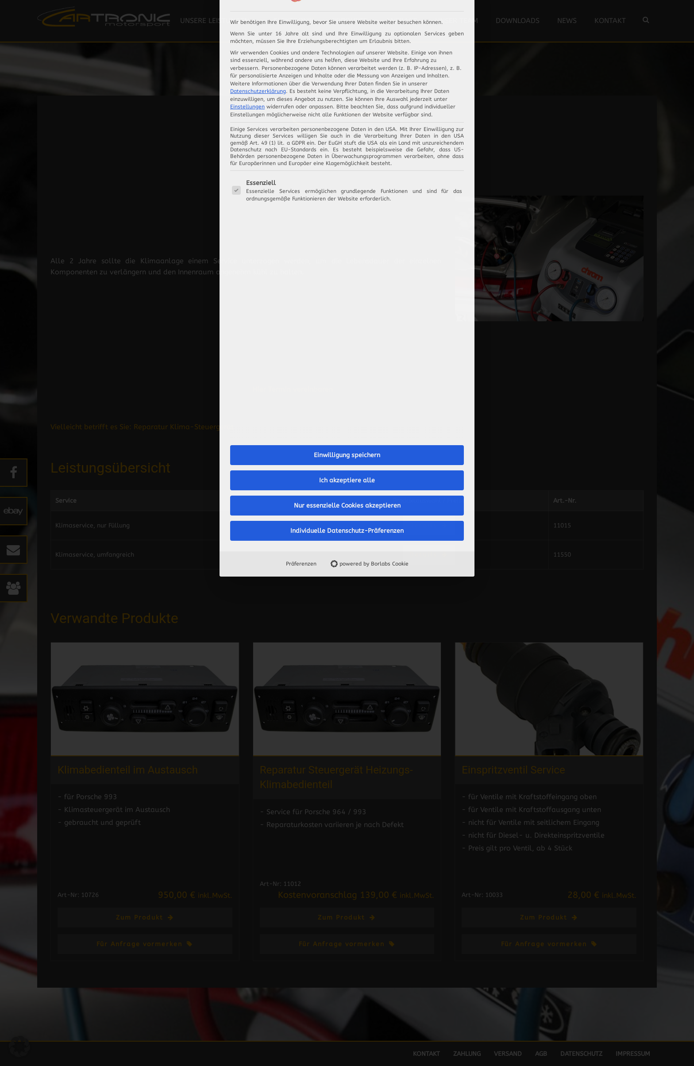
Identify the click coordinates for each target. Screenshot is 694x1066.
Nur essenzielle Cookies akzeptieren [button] (347, 266)
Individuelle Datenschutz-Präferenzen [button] (347, 291)
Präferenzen (301, 324)
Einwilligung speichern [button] (347, 215)
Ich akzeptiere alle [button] (347, 241)
